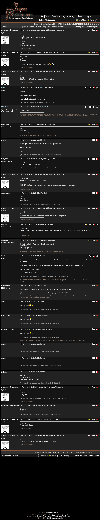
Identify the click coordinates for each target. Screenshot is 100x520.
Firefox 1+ (68, 516)
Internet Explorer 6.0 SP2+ (46, 516)
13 (69, 24)
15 (73, 24)
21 (85, 24)
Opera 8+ (60, 516)
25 (93, 24)
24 (91, 24)
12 (67, 24)
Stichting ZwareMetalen (55, 518)
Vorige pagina (80, 27)
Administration (50, 20)
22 (87, 24)
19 (81, 24)
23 (89, 24)
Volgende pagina (93, 27)
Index (41, 20)
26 (94, 24)
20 (83, 24)
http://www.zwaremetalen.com (49, 512)
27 (96, 24)
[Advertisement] (49, 484)
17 (77, 24)
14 (71, 24)
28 (98, 24)
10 (63, 24)
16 (75, 24)
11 (65, 24)
